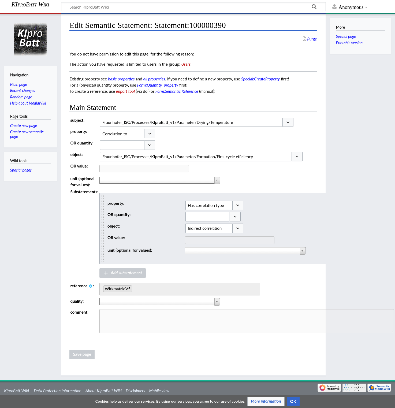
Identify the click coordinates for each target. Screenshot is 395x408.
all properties (154, 78)
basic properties (121, 78)
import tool (125, 91)
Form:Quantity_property (157, 85)
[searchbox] (134, 287)
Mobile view (159, 390)
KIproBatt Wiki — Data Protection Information (42, 390)
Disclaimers (135, 390)
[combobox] (191, 122)
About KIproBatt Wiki (103, 390)
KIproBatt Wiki (30, 4)
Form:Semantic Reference (176, 91)
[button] (287, 122)
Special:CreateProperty (260, 78)
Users (186, 64)
